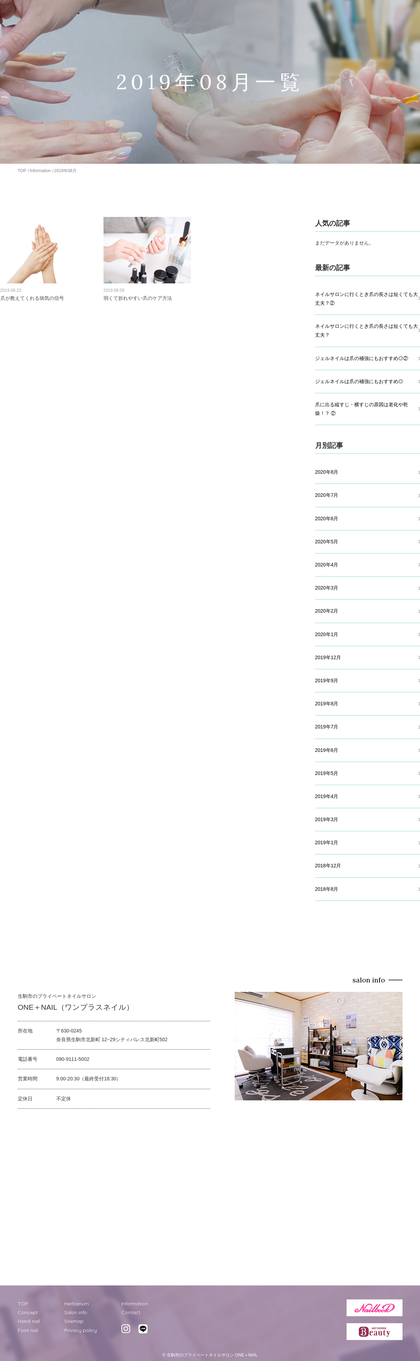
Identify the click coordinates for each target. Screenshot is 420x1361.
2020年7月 (327, 495)
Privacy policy (80, 1330)
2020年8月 (327, 472)
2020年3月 (327, 588)
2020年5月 (327, 541)
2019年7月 (327, 726)
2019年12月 (328, 657)
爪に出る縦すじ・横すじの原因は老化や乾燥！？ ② (361, 409)
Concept (28, 1312)
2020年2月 (327, 611)
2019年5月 (327, 773)
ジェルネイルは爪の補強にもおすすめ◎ (359, 381)
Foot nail (28, 1330)
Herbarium (76, 1303)
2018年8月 (327, 889)
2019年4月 (327, 796)
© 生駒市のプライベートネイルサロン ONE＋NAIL (209, 1355)
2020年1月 (327, 634)
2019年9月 (327, 680)
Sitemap (74, 1321)
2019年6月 (327, 750)
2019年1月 (327, 842)
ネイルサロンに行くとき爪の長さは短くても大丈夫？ (366, 330)
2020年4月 (327, 564)
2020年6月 (327, 518)
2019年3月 (327, 819)
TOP (22, 170)
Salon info (75, 1312)
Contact (130, 1312)
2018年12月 (328, 865)
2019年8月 (327, 703)
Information (40, 170)
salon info (369, 979)
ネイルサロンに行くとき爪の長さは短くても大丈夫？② (366, 298)
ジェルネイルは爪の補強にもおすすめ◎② (361, 358)
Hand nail (29, 1321)
